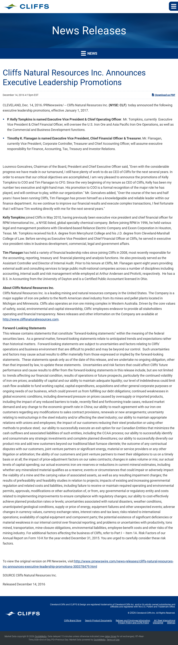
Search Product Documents (98, 620)
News (89, 53)
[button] (173, 6)
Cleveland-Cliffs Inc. (146, 613)
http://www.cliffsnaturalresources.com (31, 319)
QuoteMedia (41, 636)
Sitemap (171, 623)
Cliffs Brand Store (72, 620)
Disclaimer (158, 623)
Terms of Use (113, 639)
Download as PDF (163, 94)
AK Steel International (164, 620)
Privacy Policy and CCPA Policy (133, 623)
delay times (110, 636)
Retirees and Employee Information (133, 620)
